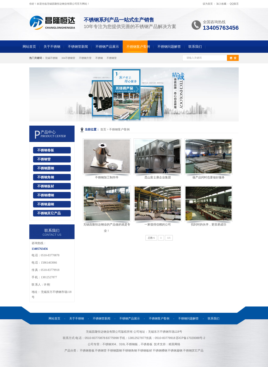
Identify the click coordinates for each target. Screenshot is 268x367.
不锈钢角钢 (45, 177)
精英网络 (174, 344)
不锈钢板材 (45, 186)
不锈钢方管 (85, 58)
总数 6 (151, 237)
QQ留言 (234, 3)
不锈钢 (99, 58)
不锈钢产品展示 (107, 46)
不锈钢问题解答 (169, 46)
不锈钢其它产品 (49, 213)
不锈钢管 (112, 58)
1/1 (168, 237)
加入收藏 (221, 3)
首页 (103, 129)
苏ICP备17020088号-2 (190, 338)
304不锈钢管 (68, 58)
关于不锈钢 (52, 46)
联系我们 (195, 46)
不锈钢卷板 (45, 150)
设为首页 (208, 3)
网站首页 (29, 46)
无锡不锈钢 (51, 58)
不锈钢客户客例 (138, 46)
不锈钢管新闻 (78, 46)
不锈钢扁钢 (45, 204)
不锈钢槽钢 (45, 195)
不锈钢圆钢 (45, 168)
